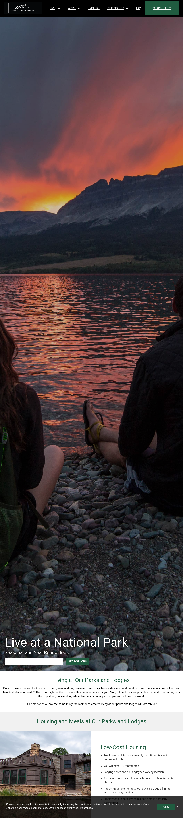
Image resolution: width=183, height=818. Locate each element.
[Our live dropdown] (55, 8)
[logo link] (22, 8)
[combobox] (22, 661)
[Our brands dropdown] (117, 8)
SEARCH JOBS (162, 8)
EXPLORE (94, 8)
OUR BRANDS (115, 8)
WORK (72, 8)
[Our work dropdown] (74, 8)
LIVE (52, 8)
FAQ (138, 8)
